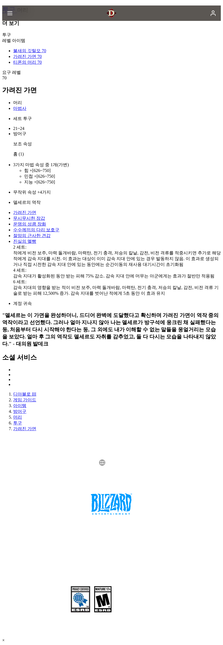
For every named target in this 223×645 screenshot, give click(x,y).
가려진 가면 (24, 212)
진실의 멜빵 (24, 241)
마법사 (19, 108)
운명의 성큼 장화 (29, 224)
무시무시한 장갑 (29, 218)
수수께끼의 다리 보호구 (36, 229)
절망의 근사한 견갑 (32, 235)
